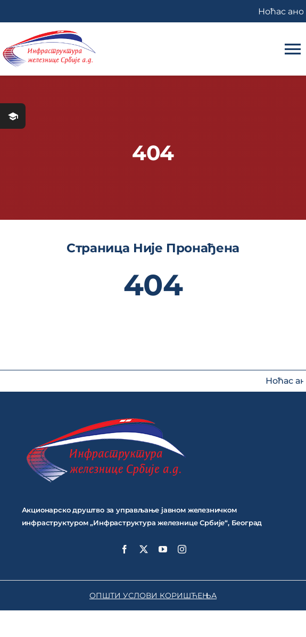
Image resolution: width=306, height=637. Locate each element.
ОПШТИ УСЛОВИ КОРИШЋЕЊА (153, 595)
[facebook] (124, 549)
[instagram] (182, 549)
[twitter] (143, 549)
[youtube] (163, 549)
